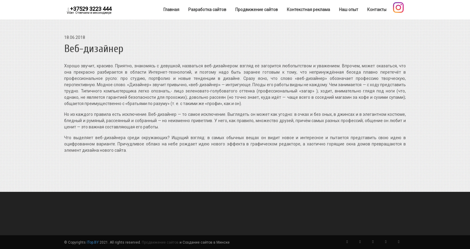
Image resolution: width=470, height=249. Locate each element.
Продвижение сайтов (160, 242)
